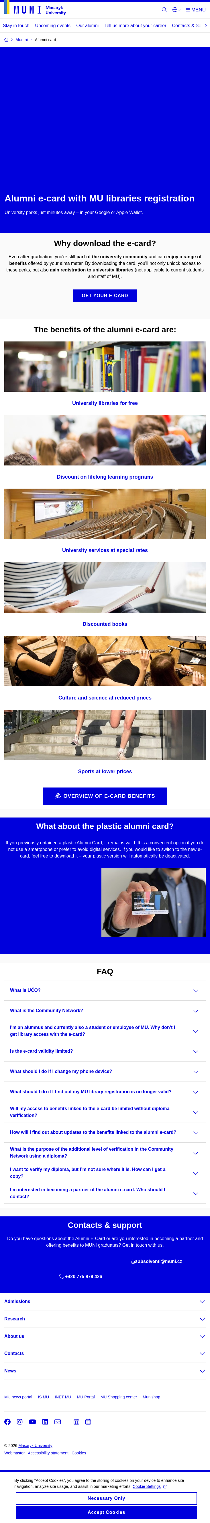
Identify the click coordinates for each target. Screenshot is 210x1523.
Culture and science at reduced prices (105, 698)
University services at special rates (105, 550)
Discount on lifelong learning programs (105, 477)
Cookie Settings (150, 1491)
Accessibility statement (48, 1453)
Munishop (151, 1397)
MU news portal (18, 1397)
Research (14, 1318)
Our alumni (87, 25)
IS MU (43, 1397)
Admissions (17, 1301)
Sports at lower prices (105, 771)
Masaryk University (35, 1445)
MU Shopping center (119, 1397)
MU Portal (86, 1397)
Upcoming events (53, 25)
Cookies (79, 1453)
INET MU (63, 1397)
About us (14, 1336)
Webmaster (14, 1453)
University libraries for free (105, 403)
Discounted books (105, 624)
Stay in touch (16, 25)
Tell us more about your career (135, 25)
